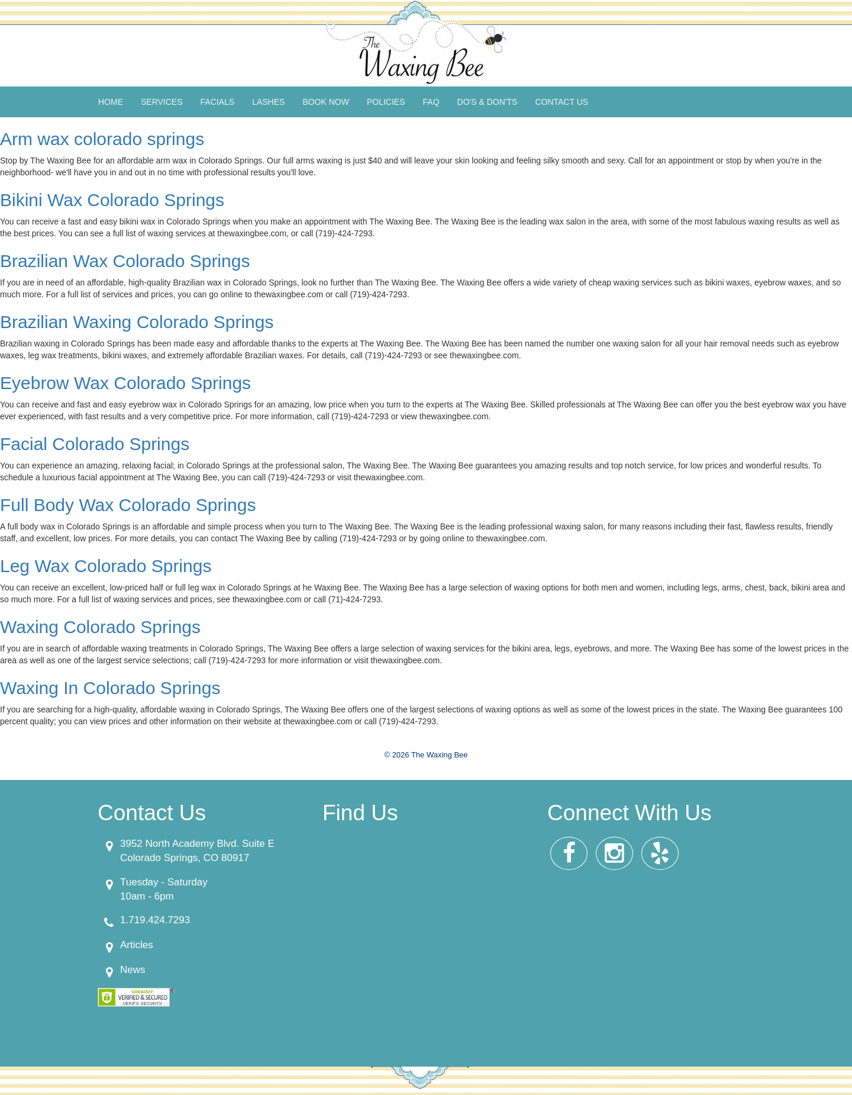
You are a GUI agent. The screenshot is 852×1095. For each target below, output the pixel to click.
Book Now (325, 102)
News (133, 969)
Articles (136, 945)
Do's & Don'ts (487, 102)
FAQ (431, 102)
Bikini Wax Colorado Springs (112, 200)
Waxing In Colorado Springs (110, 688)
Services (162, 102)
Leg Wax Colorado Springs (105, 566)
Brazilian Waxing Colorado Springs (136, 322)
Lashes (268, 102)
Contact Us (561, 102)
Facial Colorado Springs (94, 444)
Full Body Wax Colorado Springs (128, 505)
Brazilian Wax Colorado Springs (125, 261)
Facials (218, 102)
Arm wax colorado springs (102, 139)
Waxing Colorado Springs (100, 627)
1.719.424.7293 (155, 920)
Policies (386, 102)
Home (110, 102)
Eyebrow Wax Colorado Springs (125, 383)
